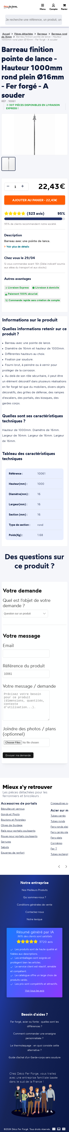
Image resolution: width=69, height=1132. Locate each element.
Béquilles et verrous (12, 808)
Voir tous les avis (34, 990)
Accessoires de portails (19, 803)
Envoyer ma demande (18, 756)
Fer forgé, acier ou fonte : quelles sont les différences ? (34, 1024)
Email (8, 646)
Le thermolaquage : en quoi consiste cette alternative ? (34, 1048)
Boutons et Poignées (13, 819)
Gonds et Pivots (10, 814)
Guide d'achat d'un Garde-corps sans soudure (35, 1057)
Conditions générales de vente (34, 904)
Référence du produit (24, 667)
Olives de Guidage (11, 825)
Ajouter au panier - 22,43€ (34, 200)
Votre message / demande (29, 687)
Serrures (6, 841)
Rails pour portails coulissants (18, 830)
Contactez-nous (34, 911)
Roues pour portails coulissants (19, 836)
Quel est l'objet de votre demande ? (26, 604)
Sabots (5, 847)
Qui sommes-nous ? (34, 897)
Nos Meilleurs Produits (34, 889)
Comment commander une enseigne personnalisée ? (34, 1036)
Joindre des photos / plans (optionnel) (29, 732)
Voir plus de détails (16, 246)
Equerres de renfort (12, 852)
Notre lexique (34, 919)
